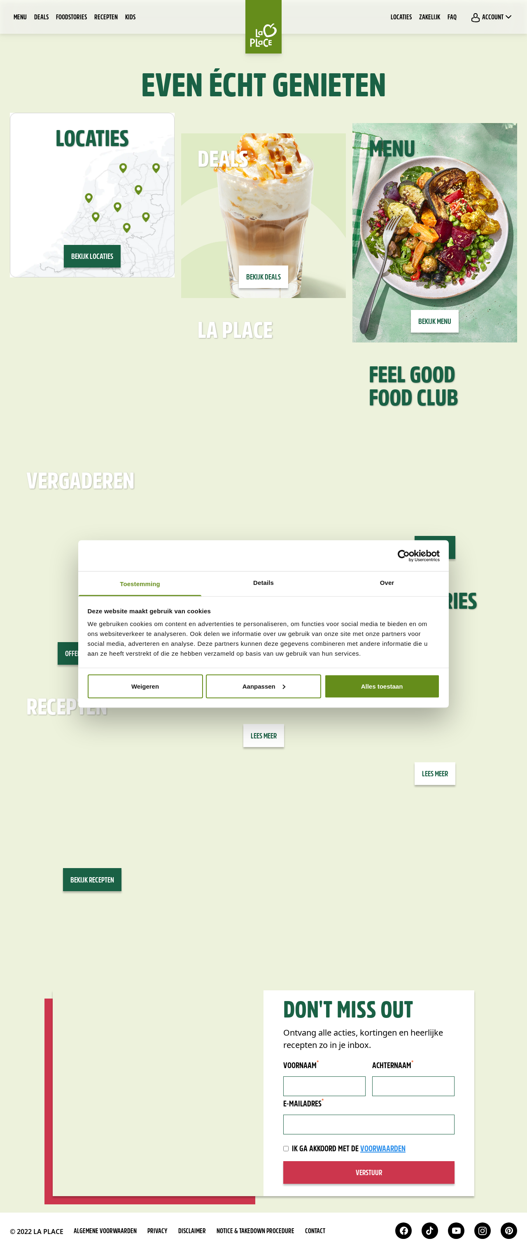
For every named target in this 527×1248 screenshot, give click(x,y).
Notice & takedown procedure (255, 1231)
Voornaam (301, 1065)
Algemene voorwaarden (105, 1231)
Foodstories (71, 17)
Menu (20, 17)
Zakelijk (429, 17)
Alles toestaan (382, 685)
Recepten (106, 17)
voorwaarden (383, 1149)
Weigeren (145, 685)
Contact (315, 1231)
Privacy (157, 1231)
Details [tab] (263, 582)
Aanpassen (264, 685)
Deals (41, 17)
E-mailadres (303, 1103)
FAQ (452, 17)
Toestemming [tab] (140, 583)
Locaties (401, 17)
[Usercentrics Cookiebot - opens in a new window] (404, 555)
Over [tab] (387, 582)
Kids (130, 17)
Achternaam (392, 1065)
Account (492, 17)
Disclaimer (192, 1231)
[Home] (263, 27)
